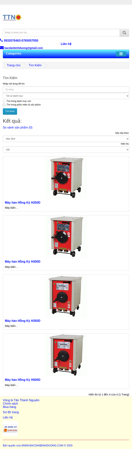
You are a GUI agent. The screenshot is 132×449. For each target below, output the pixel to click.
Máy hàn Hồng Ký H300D (22, 261)
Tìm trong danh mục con (17, 101)
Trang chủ (13, 65)
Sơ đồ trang (11, 412)
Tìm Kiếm (35, 65)
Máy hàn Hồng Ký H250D (22, 202)
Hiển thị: (125, 144)
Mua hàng (9, 407)
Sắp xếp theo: (122, 133)
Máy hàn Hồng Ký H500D (22, 379)
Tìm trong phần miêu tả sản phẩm (22, 104)
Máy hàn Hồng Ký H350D (22, 320)
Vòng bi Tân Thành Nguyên (21, 400)
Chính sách (10, 403)
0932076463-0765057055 (19, 40)
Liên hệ (66, 44)
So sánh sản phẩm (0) (17, 127)
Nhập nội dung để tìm (14, 83)
